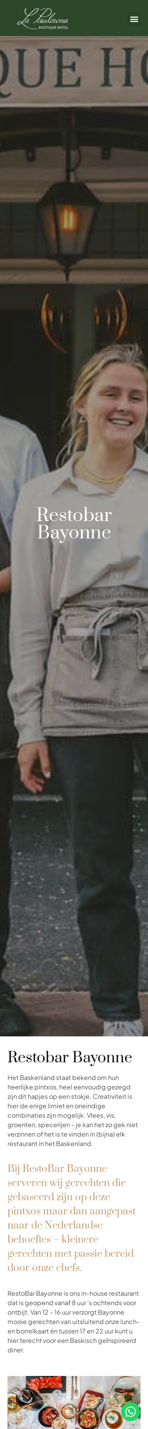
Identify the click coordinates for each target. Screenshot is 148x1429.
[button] (134, 18)
